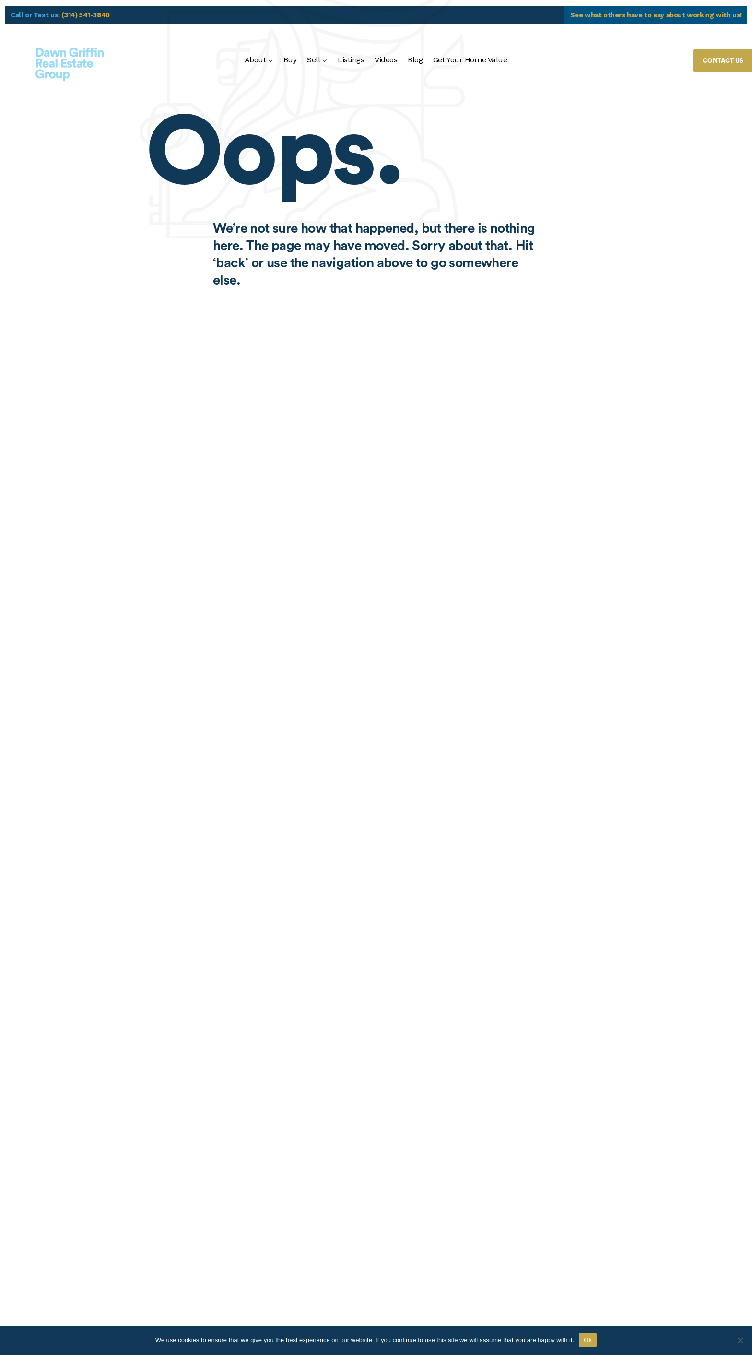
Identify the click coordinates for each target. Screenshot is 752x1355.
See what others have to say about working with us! (656, 15)
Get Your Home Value (470, 59)
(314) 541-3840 (85, 15)
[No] (740, 1340)
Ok (588, 1339)
